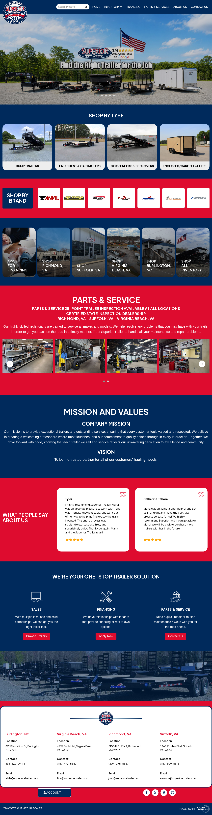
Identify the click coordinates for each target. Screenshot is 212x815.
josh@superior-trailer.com (124, 778)
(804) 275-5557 (118, 763)
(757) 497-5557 (67, 763)
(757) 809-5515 (169, 763)
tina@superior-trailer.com (72, 778)
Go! (85, 7)
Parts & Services (156, 6)
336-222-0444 (15, 763)
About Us (180, 6)
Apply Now (106, 636)
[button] (98, 95)
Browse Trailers (36, 636)
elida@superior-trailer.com (21, 778)
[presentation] (10, 364)
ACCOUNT (54, 792)
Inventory (113, 6)
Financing (133, 6)
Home (96, 6)
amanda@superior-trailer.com (178, 778)
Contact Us (199, 6)
